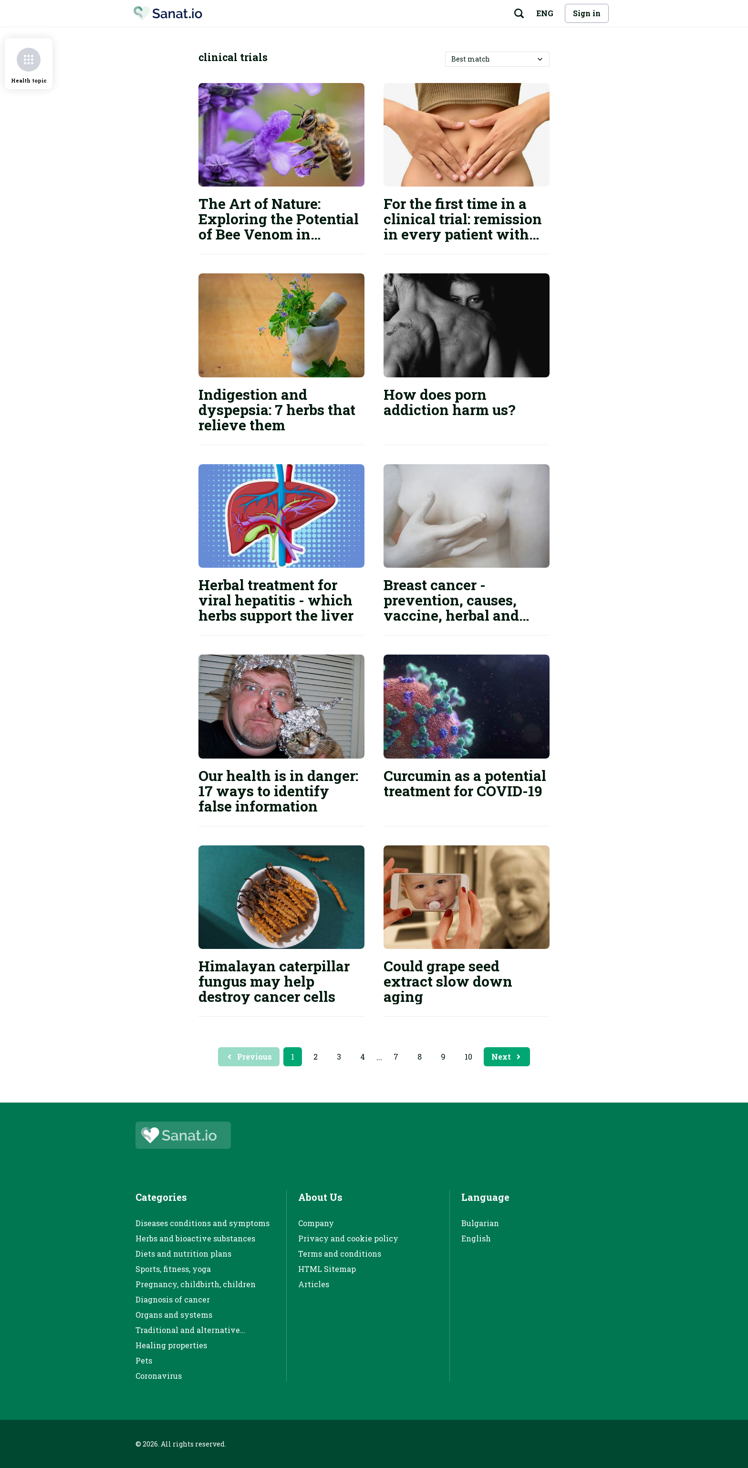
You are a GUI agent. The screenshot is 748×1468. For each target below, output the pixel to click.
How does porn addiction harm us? (450, 402)
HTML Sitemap (327, 1269)
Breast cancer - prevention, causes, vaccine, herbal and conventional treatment (464, 607)
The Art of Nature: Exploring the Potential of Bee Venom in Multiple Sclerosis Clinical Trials (278, 234)
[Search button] (519, 13)
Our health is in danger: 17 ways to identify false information (278, 790)
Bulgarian (480, 1223)
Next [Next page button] (506, 1057)
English (476, 1238)
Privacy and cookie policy (348, 1238)
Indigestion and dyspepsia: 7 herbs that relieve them (276, 409)
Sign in (587, 13)
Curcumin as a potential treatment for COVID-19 (465, 783)
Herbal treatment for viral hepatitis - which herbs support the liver (275, 600)
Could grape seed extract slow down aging (448, 981)
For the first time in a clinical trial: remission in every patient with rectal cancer (463, 226)
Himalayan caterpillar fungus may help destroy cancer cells (274, 981)
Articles (313, 1284)
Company (316, 1223)
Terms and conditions (339, 1254)
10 (468, 1057)
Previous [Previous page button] (249, 1057)
